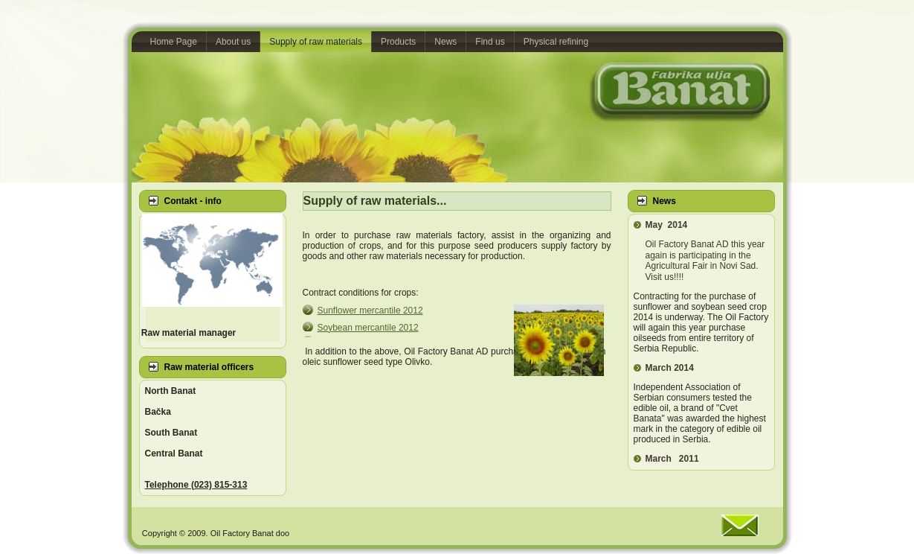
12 (370, 310)
